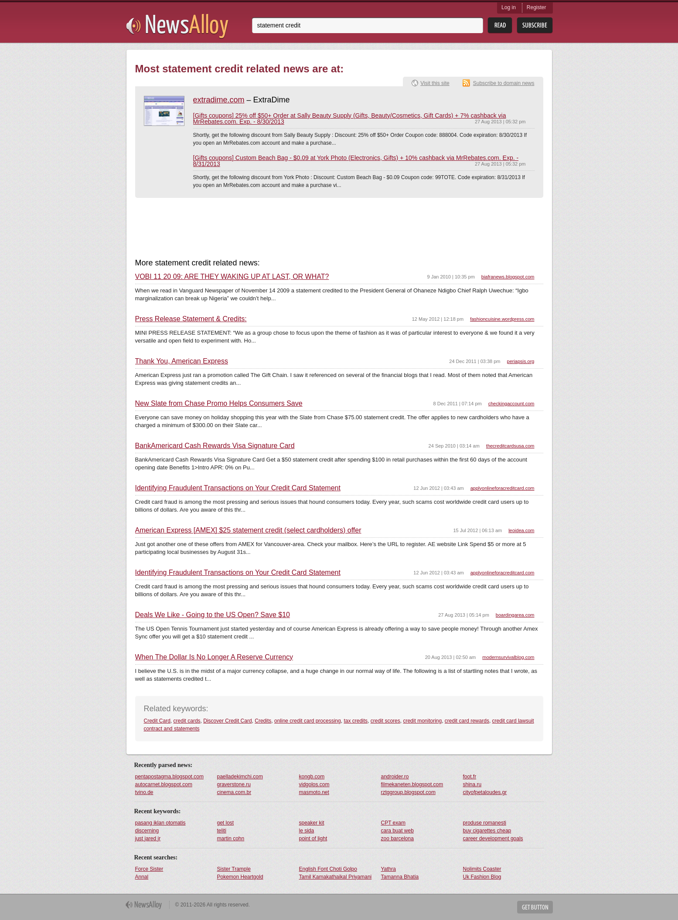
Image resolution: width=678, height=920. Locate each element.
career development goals (493, 838)
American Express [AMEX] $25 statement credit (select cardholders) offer (248, 530)
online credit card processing (307, 721)
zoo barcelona (397, 838)
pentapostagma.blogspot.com (169, 777)
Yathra (388, 869)
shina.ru (472, 784)
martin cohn (231, 838)
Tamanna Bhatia (400, 877)
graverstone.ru (234, 784)
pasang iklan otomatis (160, 823)
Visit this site (434, 83)
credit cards (187, 721)
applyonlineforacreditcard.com (502, 488)
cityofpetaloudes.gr (485, 792)
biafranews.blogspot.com (508, 276)
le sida (306, 831)
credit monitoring (422, 721)
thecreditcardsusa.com (510, 445)
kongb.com (312, 777)
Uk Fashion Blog (482, 877)
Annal (142, 877)
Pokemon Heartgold (240, 877)
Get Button (535, 907)
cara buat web (397, 831)
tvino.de (144, 792)
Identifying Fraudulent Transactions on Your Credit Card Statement (238, 488)
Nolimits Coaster (482, 869)
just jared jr (148, 838)
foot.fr (470, 777)
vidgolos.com (314, 784)
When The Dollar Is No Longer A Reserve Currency (214, 657)
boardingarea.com (515, 615)
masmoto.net (314, 792)
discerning (147, 831)
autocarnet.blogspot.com (163, 784)
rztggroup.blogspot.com (408, 792)
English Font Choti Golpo (328, 869)
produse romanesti (484, 823)
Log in (508, 7)
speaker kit (311, 823)
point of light (313, 838)
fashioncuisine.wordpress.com (502, 319)
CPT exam (393, 823)
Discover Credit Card (227, 721)
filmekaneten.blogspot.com (412, 784)
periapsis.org (521, 361)
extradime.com (219, 99)
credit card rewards (467, 721)
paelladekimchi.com (240, 777)
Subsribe (535, 25)
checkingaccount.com (511, 403)
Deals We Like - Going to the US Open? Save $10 (212, 614)
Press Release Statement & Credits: (191, 319)
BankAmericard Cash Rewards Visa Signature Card (215, 445)
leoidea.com (521, 530)
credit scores (385, 721)
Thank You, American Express (181, 361)
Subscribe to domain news (504, 83)
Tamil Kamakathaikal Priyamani (335, 877)
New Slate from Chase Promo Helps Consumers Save (219, 403)
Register (536, 7)
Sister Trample (234, 869)
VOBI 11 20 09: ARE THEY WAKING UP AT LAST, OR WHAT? (232, 276)
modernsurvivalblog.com (508, 657)
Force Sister (149, 869)
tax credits (356, 721)
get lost (225, 823)
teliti (221, 831)
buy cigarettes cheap (487, 831)
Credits (263, 721)
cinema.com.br (234, 792)
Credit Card (157, 721)
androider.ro (395, 777)
